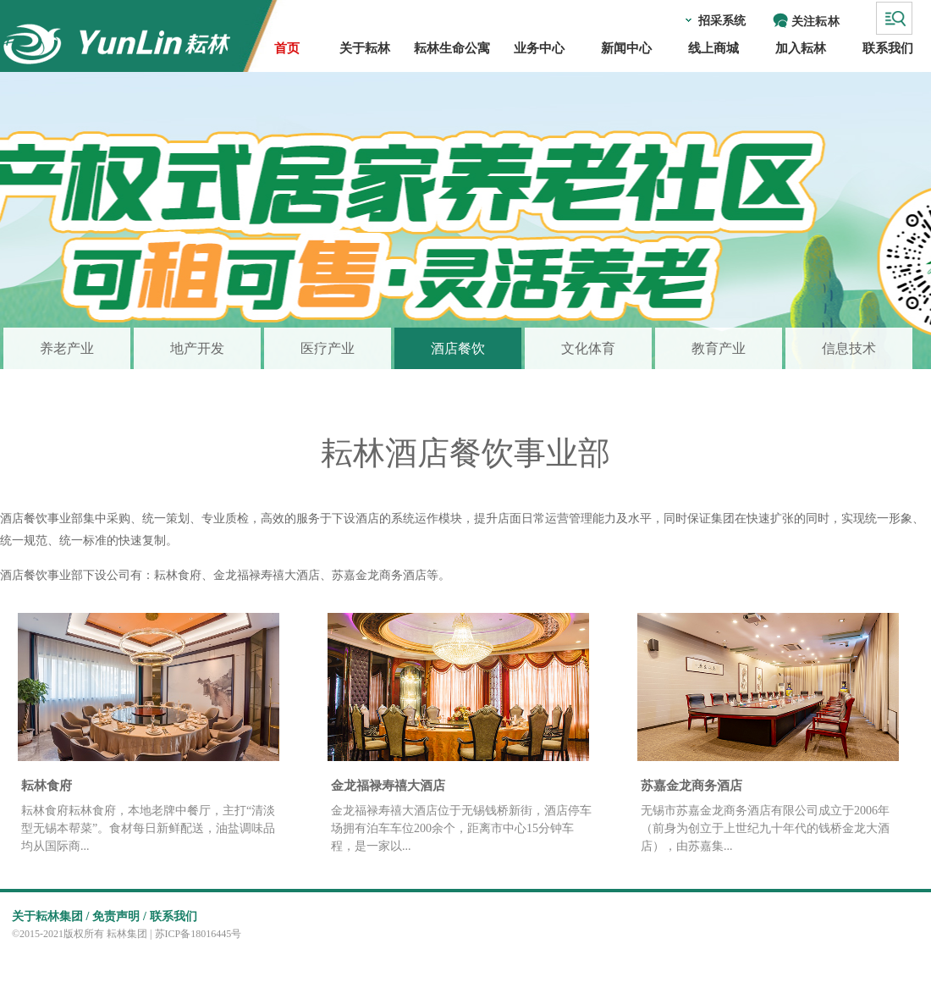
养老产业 (67, 348)
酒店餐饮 (458, 348)
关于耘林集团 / (50, 916)
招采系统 (722, 20)
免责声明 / (119, 916)
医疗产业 (327, 348)
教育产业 (718, 348)
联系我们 (173, 916)
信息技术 (849, 348)
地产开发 (197, 348)
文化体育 (588, 348)
